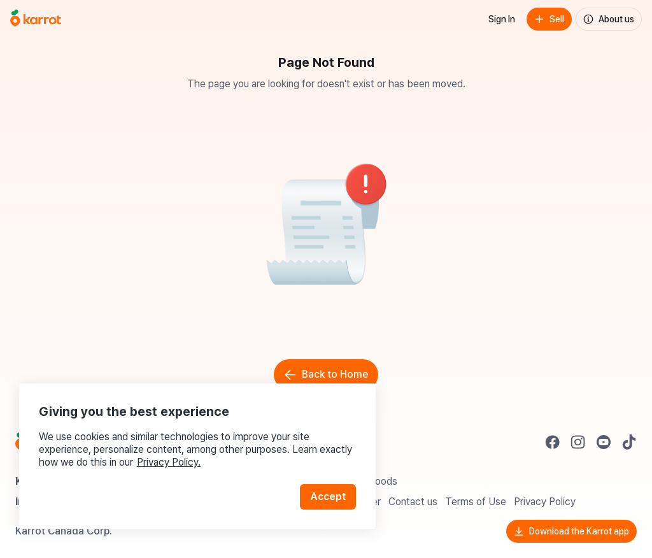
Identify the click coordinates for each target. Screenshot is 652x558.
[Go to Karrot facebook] (552, 442)
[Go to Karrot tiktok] (629, 442)
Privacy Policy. (170, 460)
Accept (328, 494)
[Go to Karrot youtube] (603, 442)
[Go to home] (35, 19)
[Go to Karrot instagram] (578, 442)
